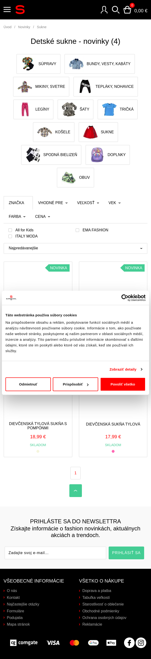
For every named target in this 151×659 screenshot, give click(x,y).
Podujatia (15, 618)
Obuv (75, 177)
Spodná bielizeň (51, 154)
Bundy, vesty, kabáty (99, 64)
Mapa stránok (18, 624)
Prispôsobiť (76, 371)
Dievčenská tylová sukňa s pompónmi (38, 426)
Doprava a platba (96, 591)
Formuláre (15, 611)
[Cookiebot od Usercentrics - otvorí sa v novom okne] (125, 284)
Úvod (8, 27)
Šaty (75, 109)
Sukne (42, 27)
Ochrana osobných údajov (104, 618)
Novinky (24, 27)
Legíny (33, 109)
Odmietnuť (28, 371)
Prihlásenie (104, 9)
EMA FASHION (95, 230)
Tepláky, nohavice (106, 86)
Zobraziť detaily (123, 356)
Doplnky (108, 154)
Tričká (118, 109)
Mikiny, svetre (41, 86)
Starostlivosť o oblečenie (103, 604)
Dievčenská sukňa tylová (113, 424)
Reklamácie (92, 624)
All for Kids (24, 230)
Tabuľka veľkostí (96, 598)
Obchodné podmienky (100, 611)
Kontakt (13, 598)
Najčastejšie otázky (23, 604)
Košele (53, 132)
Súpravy (38, 64)
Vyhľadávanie (116, 9)
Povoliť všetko (123, 371)
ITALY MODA (26, 236)
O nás (12, 591)
